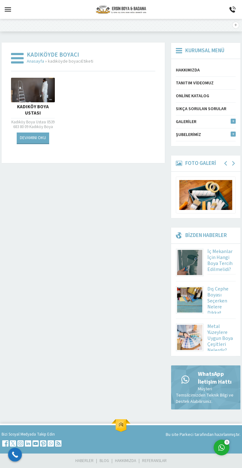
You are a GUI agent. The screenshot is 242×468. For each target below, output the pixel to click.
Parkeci (187, 434)
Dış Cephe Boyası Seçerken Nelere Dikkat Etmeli (217, 303)
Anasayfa (35, 61)
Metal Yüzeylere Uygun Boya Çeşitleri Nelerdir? (220, 338)
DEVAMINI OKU (33, 138)
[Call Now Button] (15, 455)
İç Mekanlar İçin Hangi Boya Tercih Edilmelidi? (220, 260)
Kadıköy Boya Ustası (33, 110)
